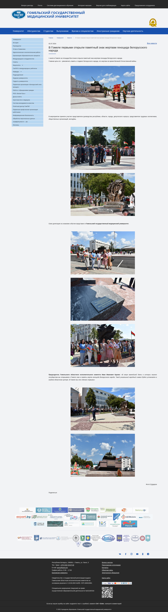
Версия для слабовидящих (106, 5)
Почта (40, 5)
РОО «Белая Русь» (19, 93)
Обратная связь (107, 570)
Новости (69, 37)
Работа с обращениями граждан (23, 90)
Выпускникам (62, 31)
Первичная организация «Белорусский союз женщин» (27, 86)
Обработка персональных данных (24, 118)
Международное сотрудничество (23, 59)
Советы (15, 62)
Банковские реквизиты (60, 573)
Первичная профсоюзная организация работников (25, 111)
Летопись (16, 125)
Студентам (48, 31)
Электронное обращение (110, 573)
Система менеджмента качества (23, 103)
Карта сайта (125, 5)
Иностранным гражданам (108, 31)
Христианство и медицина (21, 100)
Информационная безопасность (23, 115)
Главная (51, 37)
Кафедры (16, 71)
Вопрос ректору (27, 5)
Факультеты (16, 65)
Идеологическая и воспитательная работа (26, 52)
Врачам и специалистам (83, 31)
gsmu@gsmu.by (62, 567)
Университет (18, 31)
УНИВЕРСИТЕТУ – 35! (20, 122)
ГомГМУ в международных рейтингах (25, 68)
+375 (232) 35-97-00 (67, 565)
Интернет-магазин (85, 5)
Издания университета (20, 78)
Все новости (151, 43)
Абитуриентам (33, 31)
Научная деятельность (133, 31)
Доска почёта (17, 97)
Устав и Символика (19, 49)
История (15, 43)
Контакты (105, 567)
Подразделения (18, 75)
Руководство (17, 46)
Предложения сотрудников (145, 5)
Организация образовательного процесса (26, 55)
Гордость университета (20, 81)
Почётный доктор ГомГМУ (21, 106)
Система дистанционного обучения (60, 5)
